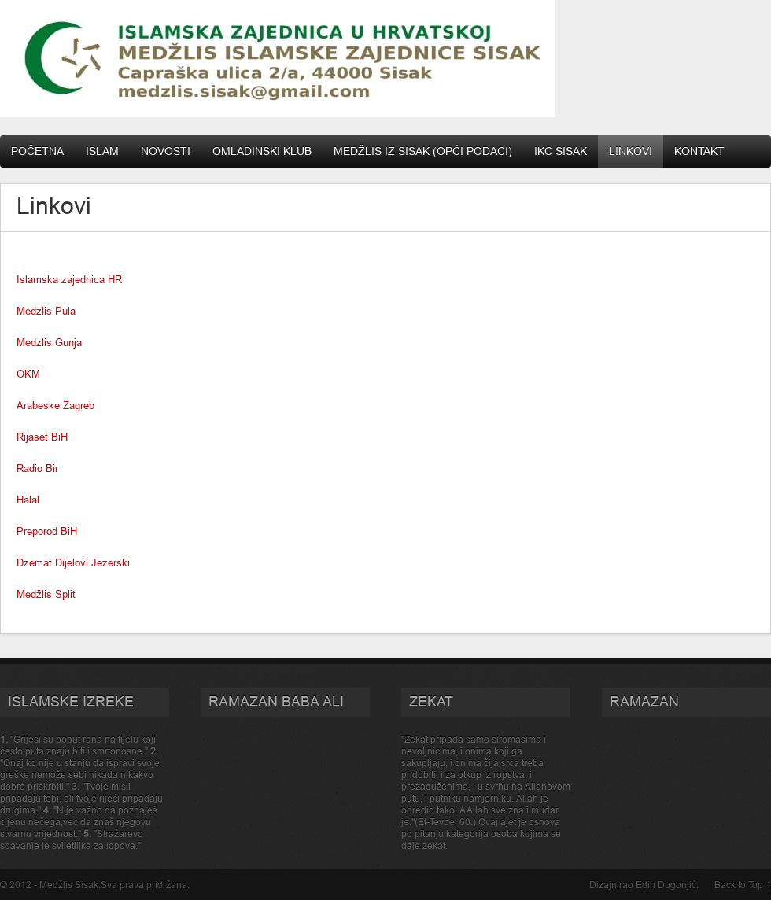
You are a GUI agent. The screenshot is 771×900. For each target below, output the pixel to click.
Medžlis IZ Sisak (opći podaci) (423, 151)
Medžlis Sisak (68, 885)
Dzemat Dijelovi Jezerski (73, 562)
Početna (37, 151)
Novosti (165, 151)
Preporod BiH (47, 531)
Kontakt (699, 151)
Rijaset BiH (42, 436)
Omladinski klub (262, 151)
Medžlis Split (46, 594)
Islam (102, 151)
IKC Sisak (560, 151)
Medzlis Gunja (49, 342)
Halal (28, 499)
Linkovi (630, 151)
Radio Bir (37, 468)
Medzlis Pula (46, 310)
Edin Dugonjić (666, 885)
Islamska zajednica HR (69, 279)
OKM (28, 373)
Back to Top (738, 885)
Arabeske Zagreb (55, 405)
